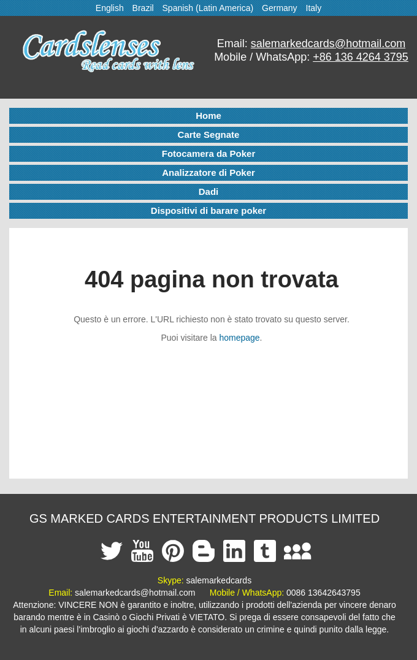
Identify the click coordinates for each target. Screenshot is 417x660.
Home (208, 115)
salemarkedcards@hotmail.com (328, 43)
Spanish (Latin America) (208, 8)
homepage (239, 338)
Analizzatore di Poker (208, 172)
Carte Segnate (209, 134)
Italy (314, 8)
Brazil (143, 8)
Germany (279, 8)
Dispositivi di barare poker (208, 210)
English (110, 8)
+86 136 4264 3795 (360, 57)
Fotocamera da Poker (209, 153)
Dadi (209, 191)
